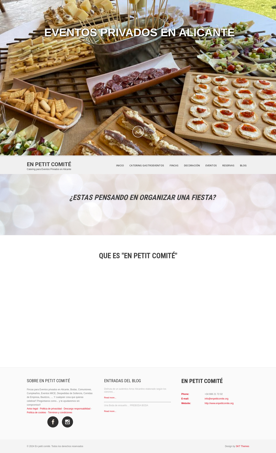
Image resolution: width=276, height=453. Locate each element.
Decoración (192, 165)
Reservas (228, 165)
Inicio (120, 165)
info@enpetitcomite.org (216, 398)
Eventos (211, 165)
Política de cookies (36, 412)
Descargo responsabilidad (77, 408)
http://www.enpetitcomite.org (219, 403)
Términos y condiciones (60, 412)
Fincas (174, 165)
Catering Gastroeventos (146, 165)
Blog (243, 165)
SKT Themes (242, 446)
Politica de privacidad (51, 408)
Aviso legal (32, 408)
